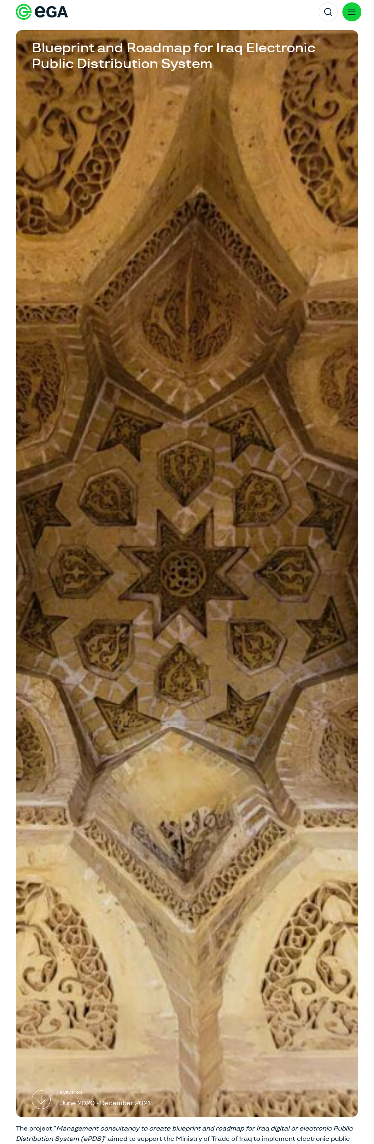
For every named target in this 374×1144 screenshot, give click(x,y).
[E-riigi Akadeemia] (42, 12)
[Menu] (351, 11)
